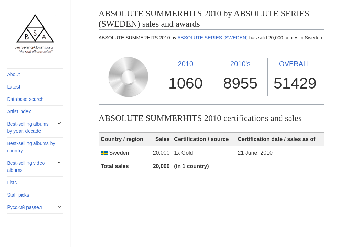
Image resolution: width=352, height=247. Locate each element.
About (13, 74)
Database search (25, 99)
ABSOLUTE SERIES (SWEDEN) (212, 37)
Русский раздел (24, 207)
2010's (240, 64)
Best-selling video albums (26, 166)
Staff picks (18, 195)
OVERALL (295, 64)
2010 (186, 64)
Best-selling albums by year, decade (27, 127)
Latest (13, 87)
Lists (12, 182)
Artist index (19, 111)
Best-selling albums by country (31, 147)
